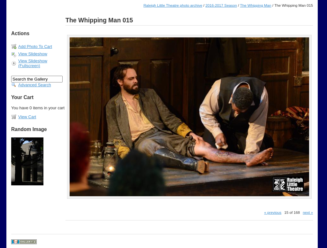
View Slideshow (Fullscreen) (32, 63)
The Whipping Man (255, 5)
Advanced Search (34, 84)
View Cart (27, 116)
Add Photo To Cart (35, 46)
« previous (272, 212)
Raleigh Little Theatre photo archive (172, 5)
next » (308, 212)
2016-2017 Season (221, 5)
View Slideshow (32, 53)
